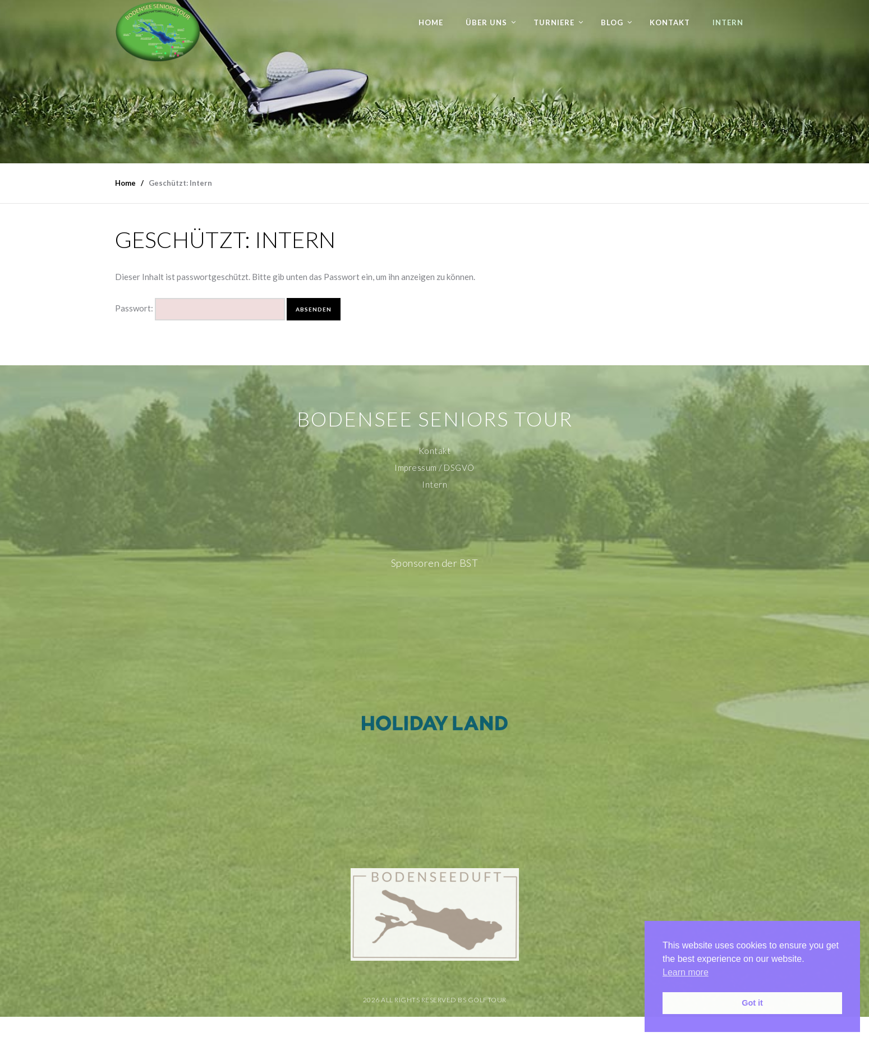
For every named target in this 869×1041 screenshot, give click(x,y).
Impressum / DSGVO (434, 467)
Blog (612, 22)
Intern (727, 22)
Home (431, 22)
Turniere (554, 22)
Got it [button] (752, 1002)
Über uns (486, 22)
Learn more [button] (686, 972)
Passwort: (200, 309)
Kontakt (670, 22)
